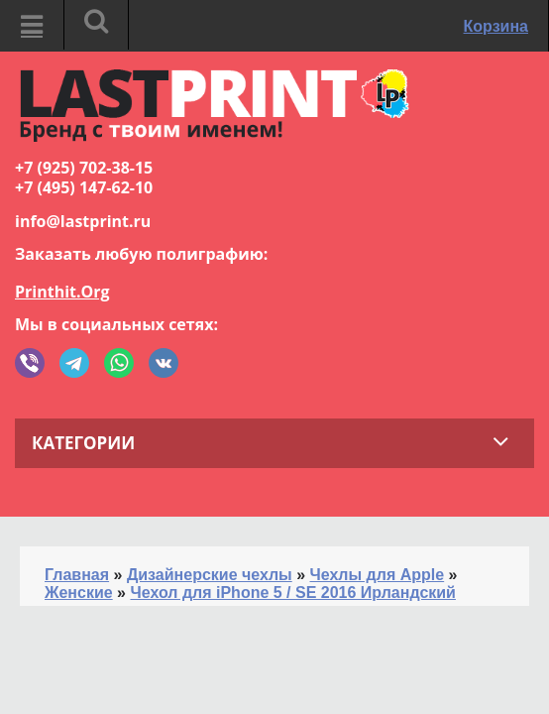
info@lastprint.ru (83, 221)
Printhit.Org (62, 291)
